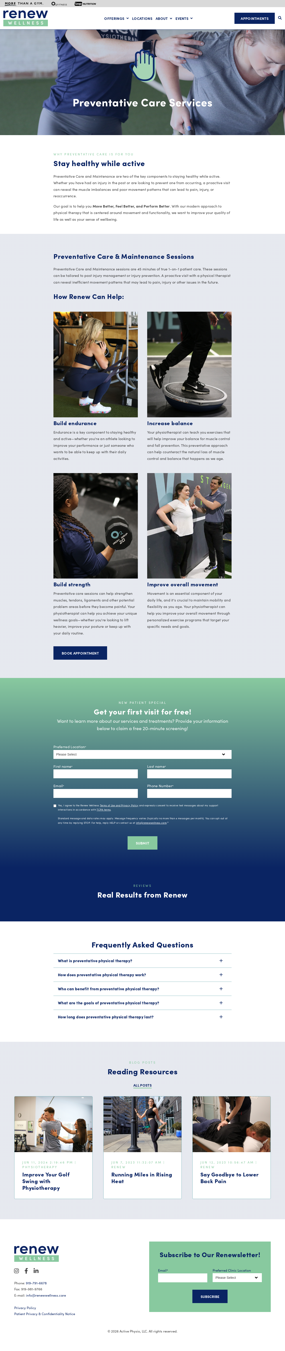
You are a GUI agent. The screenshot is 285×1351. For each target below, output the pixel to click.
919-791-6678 (36, 1283)
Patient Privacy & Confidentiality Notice (44, 1313)
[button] (142, 961)
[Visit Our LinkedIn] (36, 1270)
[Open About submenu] (164, 18)
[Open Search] (280, 18)
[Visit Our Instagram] (16, 1270)
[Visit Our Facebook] (26, 1270)
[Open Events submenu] (191, 18)
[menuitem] (24, 3)
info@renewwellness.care (151, 822)
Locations (142, 18)
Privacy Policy (25, 1307)
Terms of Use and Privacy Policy (119, 805)
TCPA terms (104, 809)
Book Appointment (80, 653)
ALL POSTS (142, 1085)
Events (181, 18)
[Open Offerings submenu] (127, 18)
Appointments (255, 18)
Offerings (114, 18)
